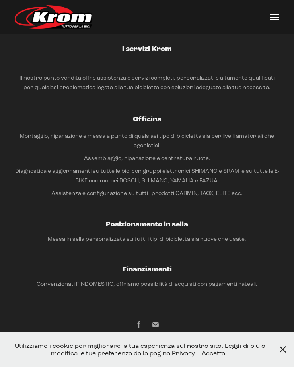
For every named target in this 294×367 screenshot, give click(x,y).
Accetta (213, 353)
